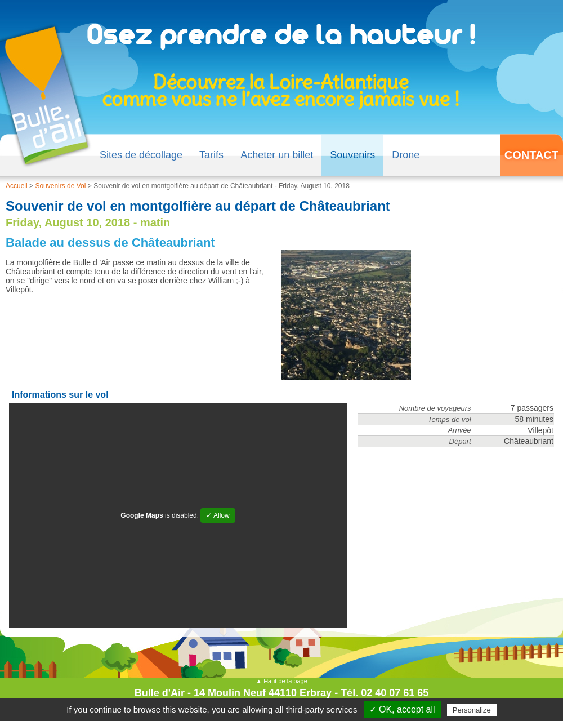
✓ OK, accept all (402, 709)
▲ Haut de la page (281, 681)
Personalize (472, 710)
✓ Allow (217, 515)
